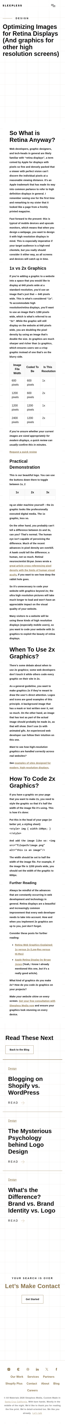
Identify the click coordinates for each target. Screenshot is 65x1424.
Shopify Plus (14, 1385)
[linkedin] (37, 1371)
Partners (48, 1379)
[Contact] (32, 1287)
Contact (31, 1385)
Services (33, 1379)
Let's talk (32, 1415)
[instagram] (9, 1371)
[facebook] (56, 1371)
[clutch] (18, 1371)
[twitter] (47, 1371)
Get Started (32, 1301)
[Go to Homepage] (12, 5)
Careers (32, 1392)
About (45, 1385)
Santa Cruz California (17, 1403)
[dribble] (28, 1371)
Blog (55, 1385)
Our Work (18, 1379)
